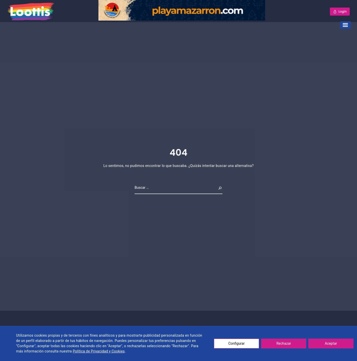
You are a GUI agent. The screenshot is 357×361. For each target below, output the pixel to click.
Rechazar (283, 343)
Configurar (236, 343)
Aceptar (331, 343)
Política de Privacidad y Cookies (99, 351)
